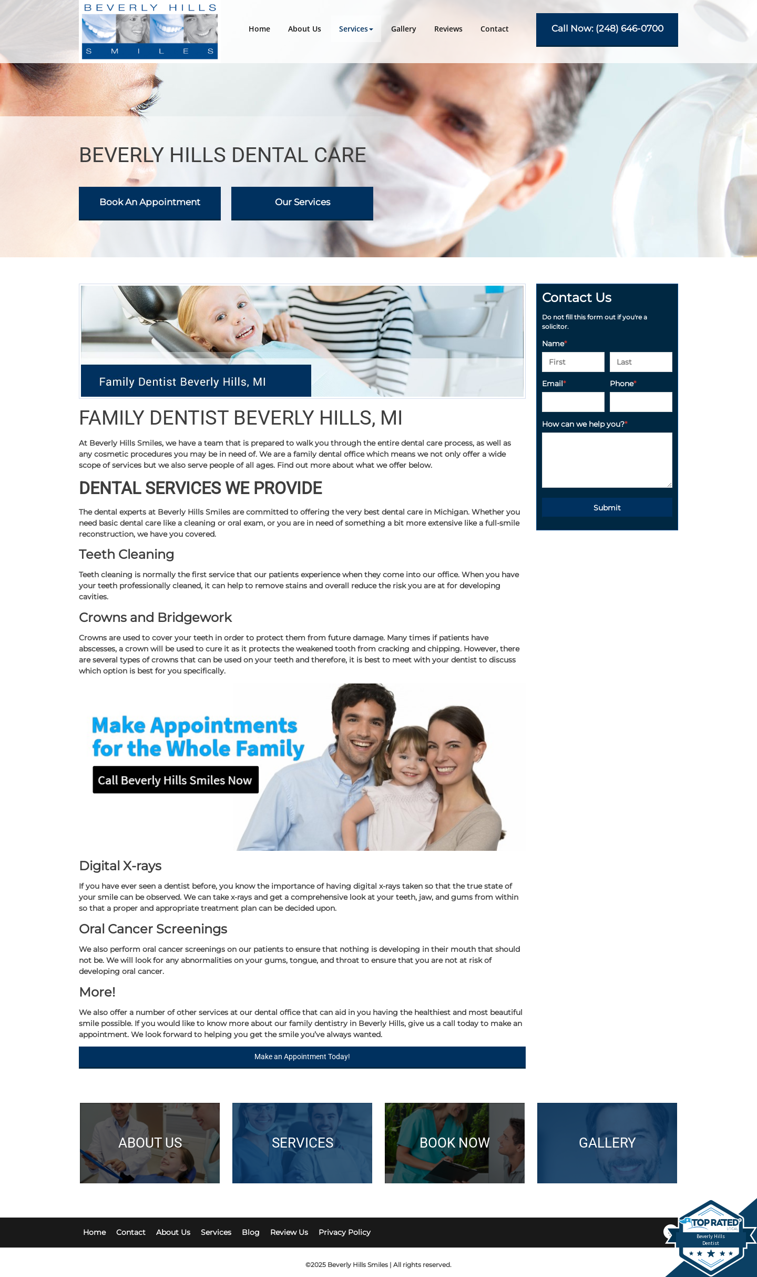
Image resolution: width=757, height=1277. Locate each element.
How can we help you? (584, 424)
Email (554, 383)
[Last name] (641, 362)
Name (554, 343)
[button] (356, 28)
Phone (623, 383)
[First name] (573, 362)
